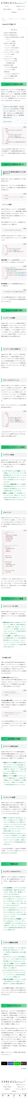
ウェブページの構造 (10, 45)
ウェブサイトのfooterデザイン (13, 73)
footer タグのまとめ (9, 78)
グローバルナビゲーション (12, 50)
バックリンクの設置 (10, 69)
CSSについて (21, 1086)
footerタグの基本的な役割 (10, 32)
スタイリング (9, 56)
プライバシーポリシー (20, 1089)
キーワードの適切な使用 (11, 67)
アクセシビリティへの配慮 (10, 58)
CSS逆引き (7, 1089)
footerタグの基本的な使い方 (10, 35)
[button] (24, 1063)
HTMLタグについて (20, 1084)
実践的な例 (6, 71)
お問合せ (14, 1091)
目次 (12, 29)
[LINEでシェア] (17, 1063)
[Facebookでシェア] (11, 1063)
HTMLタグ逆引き (7, 1086)
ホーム (7, 1084)
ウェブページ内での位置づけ (12, 47)
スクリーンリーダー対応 (11, 60)
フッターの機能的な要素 (11, 76)
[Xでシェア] (4, 1063)
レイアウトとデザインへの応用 (11, 52)
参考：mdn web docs (7, 121)
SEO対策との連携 (8, 65)
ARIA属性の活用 (11, 63)
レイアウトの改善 (10, 54)
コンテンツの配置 (11, 41)
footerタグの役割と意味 (9, 43)
